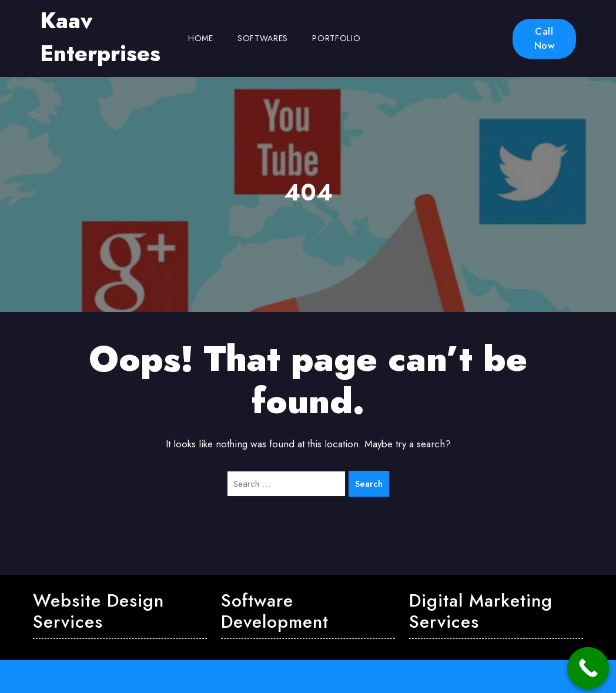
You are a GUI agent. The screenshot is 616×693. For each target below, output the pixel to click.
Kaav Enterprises (100, 37)
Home (200, 38)
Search (369, 483)
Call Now (544, 38)
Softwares (262, 38)
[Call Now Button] (588, 668)
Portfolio (336, 38)
